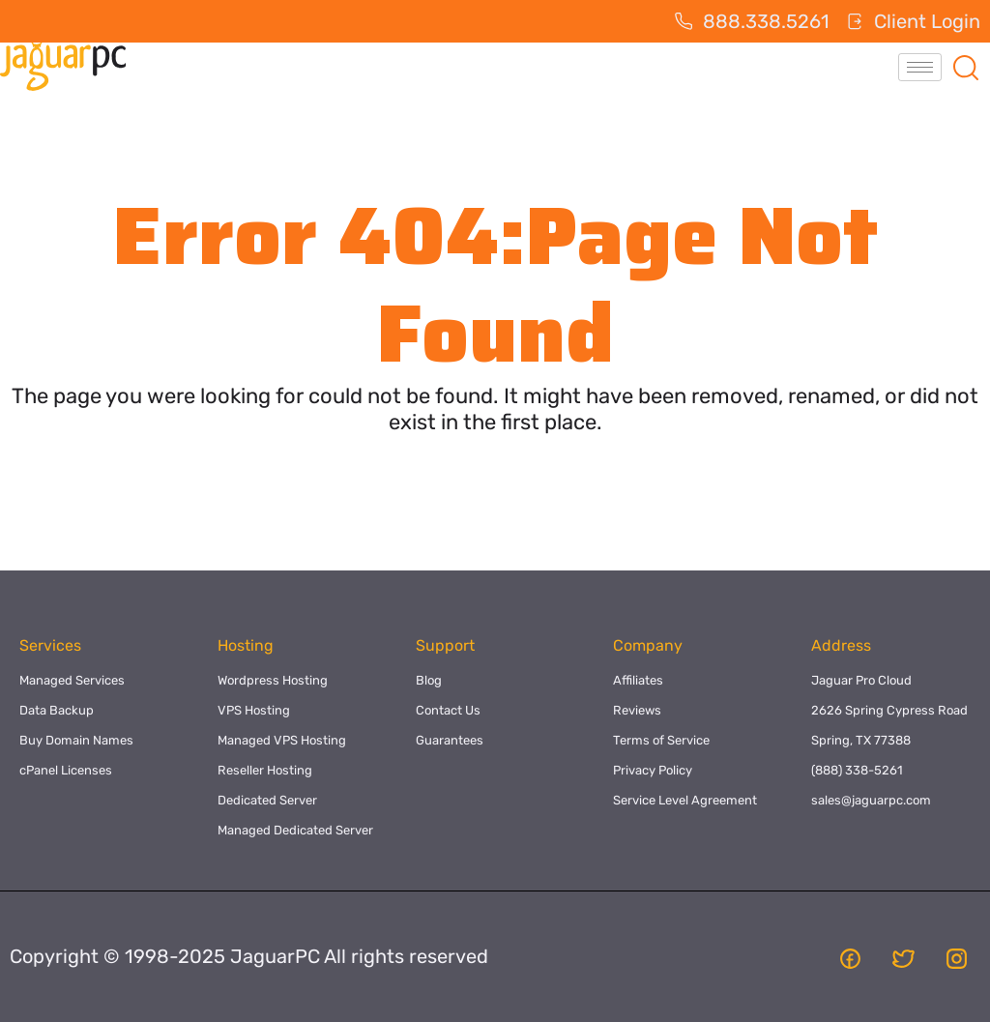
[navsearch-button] (965, 66)
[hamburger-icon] (920, 67)
